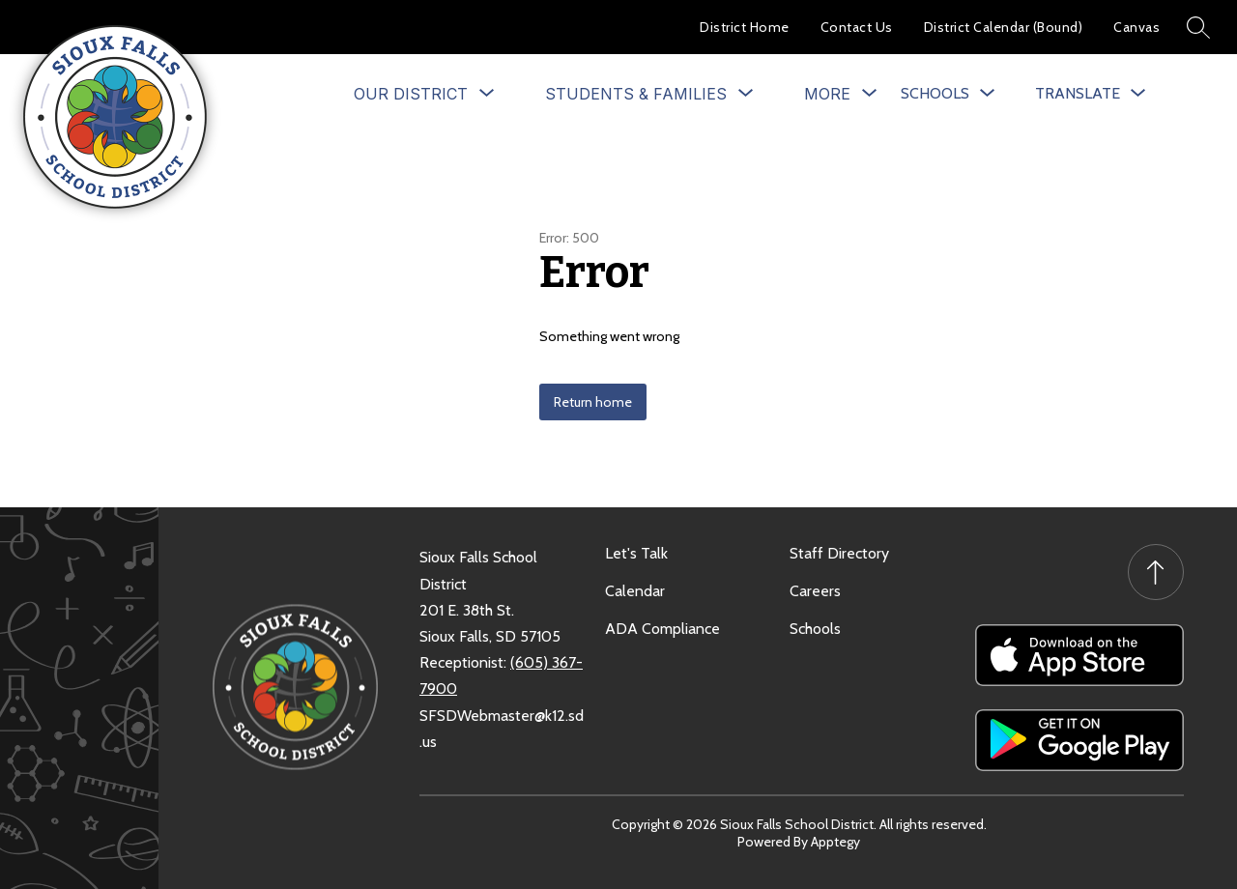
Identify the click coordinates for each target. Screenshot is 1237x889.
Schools (815, 628)
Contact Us (856, 27)
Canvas (1136, 27)
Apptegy (835, 841)
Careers (815, 591)
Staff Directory (839, 553)
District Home (745, 27)
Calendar (635, 591)
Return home (593, 402)
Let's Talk (636, 553)
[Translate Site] (1090, 93)
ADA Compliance (662, 628)
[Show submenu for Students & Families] (636, 93)
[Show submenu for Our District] (411, 93)
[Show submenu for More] (827, 93)
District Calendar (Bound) (1003, 27)
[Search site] (1198, 27)
